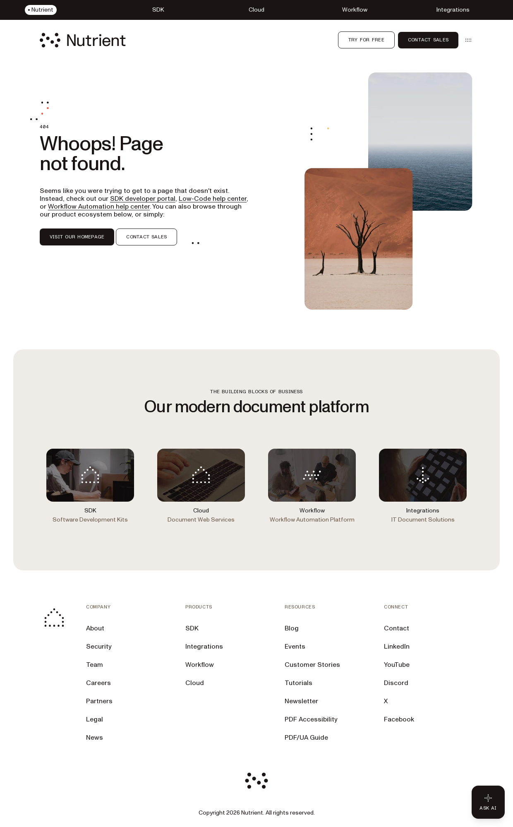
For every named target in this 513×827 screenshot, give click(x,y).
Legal (94, 719)
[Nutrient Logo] (83, 40)
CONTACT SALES (146, 236)
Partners (99, 701)
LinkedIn (397, 646)
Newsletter (301, 701)
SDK (192, 628)
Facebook (399, 719)
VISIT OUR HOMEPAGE (77, 236)
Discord (396, 683)
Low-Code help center (213, 198)
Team (94, 664)
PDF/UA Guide (306, 737)
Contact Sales (428, 39)
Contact (396, 628)
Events (295, 646)
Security (99, 646)
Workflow (199, 664)
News (94, 737)
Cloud (194, 683)
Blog (292, 628)
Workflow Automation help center (99, 206)
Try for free (366, 39)
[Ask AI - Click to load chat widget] (488, 802)
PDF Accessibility (311, 719)
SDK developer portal (142, 198)
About (95, 628)
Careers (98, 683)
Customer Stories (312, 664)
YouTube (397, 664)
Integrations (204, 646)
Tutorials (298, 683)
